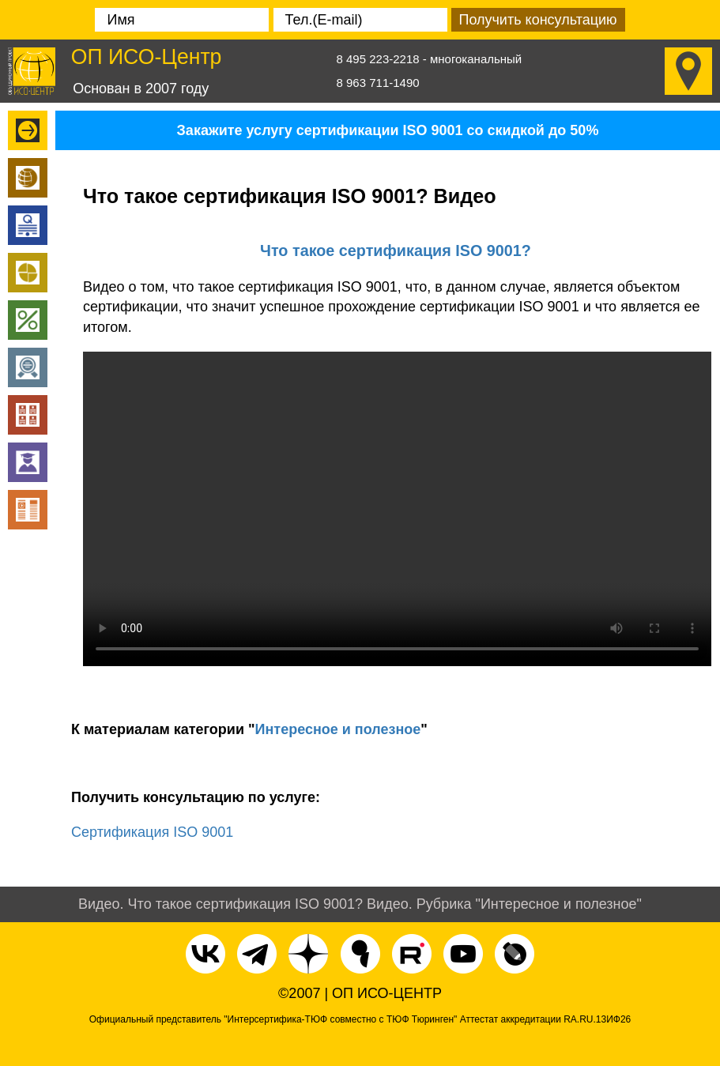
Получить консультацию (537, 20)
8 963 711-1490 (378, 82)
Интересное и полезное (338, 729)
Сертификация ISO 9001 (152, 832)
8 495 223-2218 (378, 59)
